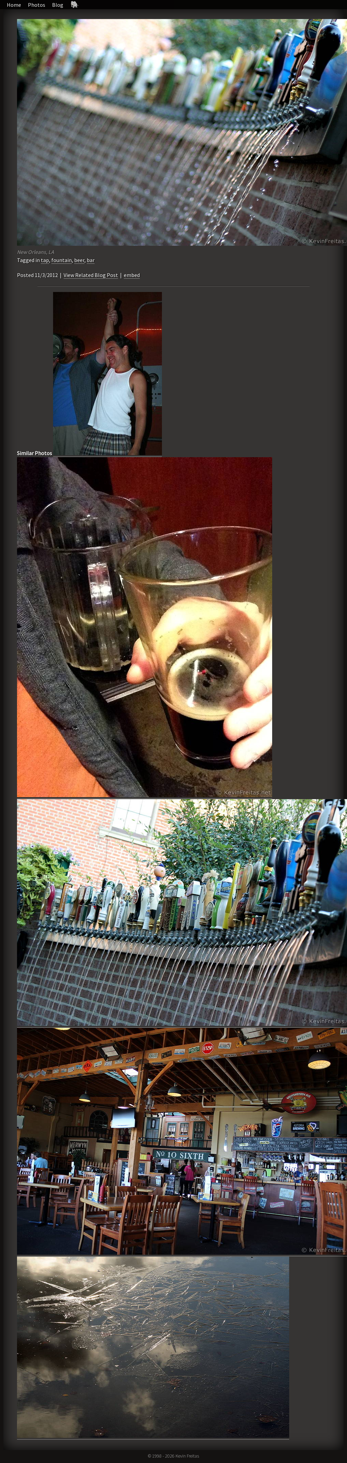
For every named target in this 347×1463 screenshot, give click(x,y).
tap (45, 260)
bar (91, 260)
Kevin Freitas (187, 1456)
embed (132, 275)
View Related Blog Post (91, 275)
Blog (57, 4)
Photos (36, 4)
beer (79, 260)
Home (14, 4)
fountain (61, 260)
